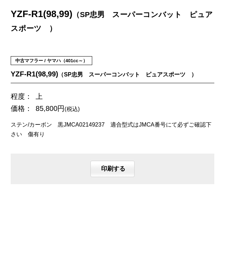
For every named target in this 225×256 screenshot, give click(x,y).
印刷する (112, 169)
